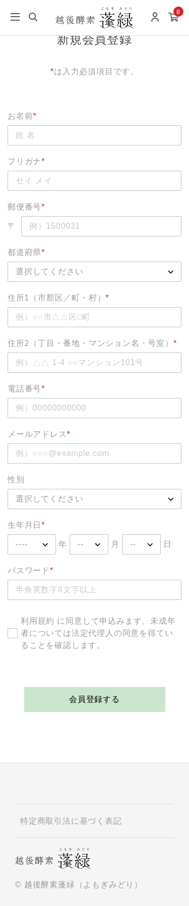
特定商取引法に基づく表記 (71, 821)
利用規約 (37, 621)
